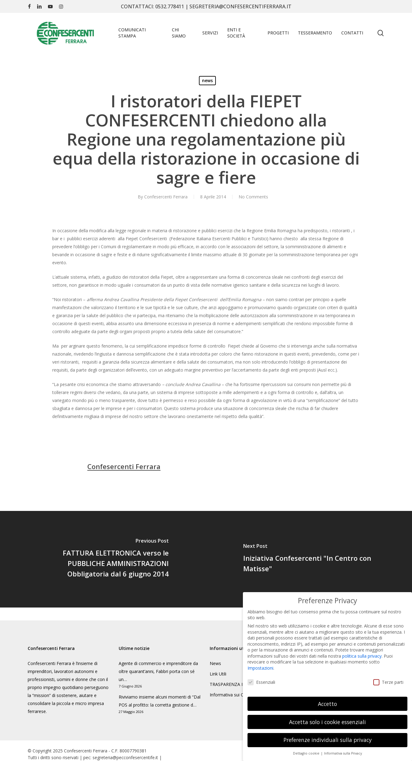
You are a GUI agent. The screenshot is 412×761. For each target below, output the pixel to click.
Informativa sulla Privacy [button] (343, 750)
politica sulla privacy (362, 652)
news (207, 80)
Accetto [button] (327, 700)
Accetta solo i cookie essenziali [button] (327, 718)
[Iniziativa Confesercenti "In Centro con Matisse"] (309, 559)
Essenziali (261, 679)
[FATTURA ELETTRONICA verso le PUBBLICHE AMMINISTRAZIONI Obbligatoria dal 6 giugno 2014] (103, 559)
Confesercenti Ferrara (166, 197)
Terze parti (388, 679)
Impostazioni (260, 664)
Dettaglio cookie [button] (306, 750)
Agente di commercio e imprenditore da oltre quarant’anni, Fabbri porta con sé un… (158, 671)
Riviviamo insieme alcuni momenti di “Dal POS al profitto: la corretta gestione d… (159, 701)
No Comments (253, 197)
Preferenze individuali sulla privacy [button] (327, 736)
